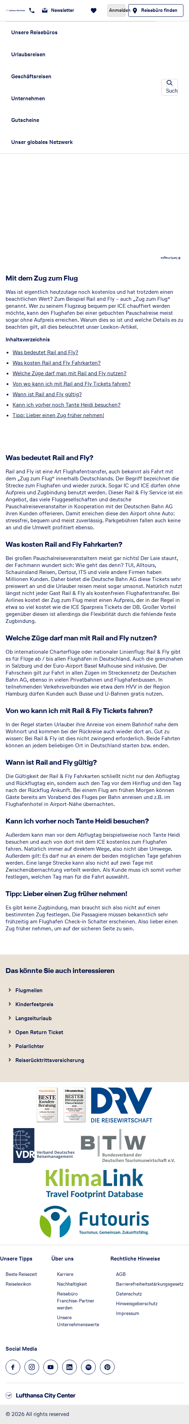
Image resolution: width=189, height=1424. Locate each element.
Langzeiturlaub (33, 1018)
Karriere (65, 1274)
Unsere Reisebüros (34, 32)
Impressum (127, 1313)
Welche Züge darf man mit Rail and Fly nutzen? (69, 373)
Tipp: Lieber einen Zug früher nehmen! (58, 415)
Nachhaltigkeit (72, 1284)
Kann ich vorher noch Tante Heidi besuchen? (67, 404)
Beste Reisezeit (21, 1274)
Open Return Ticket (39, 1032)
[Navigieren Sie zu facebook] (13, 1367)
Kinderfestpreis (34, 1004)
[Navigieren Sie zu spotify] (88, 1367)
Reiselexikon (18, 1284)
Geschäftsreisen (31, 76)
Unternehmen (28, 98)
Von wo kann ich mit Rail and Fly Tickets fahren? (72, 383)
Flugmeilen (29, 990)
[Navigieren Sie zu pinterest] (107, 1367)
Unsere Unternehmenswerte (78, 1321)
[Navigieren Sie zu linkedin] (69, 1367)
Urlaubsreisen (28, 54)
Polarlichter (29, 1046)
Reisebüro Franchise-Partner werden (75, 1301)
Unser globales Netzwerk (42, 142)
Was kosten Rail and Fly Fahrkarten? (57, 362)
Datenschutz (129, 1294)
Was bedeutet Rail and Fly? (45, 352)
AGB (121, 1274)
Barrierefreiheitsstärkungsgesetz (149, 1284)
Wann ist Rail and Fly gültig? (47, 394)
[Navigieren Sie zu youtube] (50, 1367)
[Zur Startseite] (16, 10)
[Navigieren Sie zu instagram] (31, 1367)
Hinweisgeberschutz (137, 1303)
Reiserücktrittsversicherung (49, 1060)
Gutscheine (25, 120)
